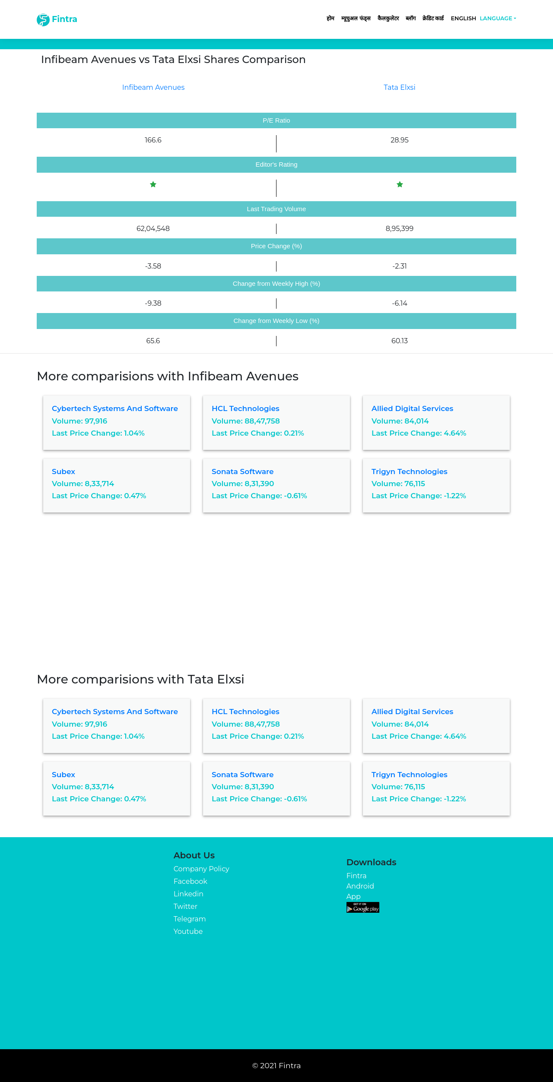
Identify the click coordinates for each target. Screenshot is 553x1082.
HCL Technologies (246, 408)
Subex (63, 471)
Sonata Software (243, 471)
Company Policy (201, 869)
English (463, 18)
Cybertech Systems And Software (115, 408)
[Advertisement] (276, 598)
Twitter (185, 906)
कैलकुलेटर (388, 18)
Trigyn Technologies (410, 471)
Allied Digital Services (412, 408)
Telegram (190, 919)
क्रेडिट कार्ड (433, 18)
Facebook (190, 881)
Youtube (188, 931)
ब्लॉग (411, 18)
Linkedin (188, 894)
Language (496, 18)
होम (330, 18)
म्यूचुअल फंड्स (356, 18)
